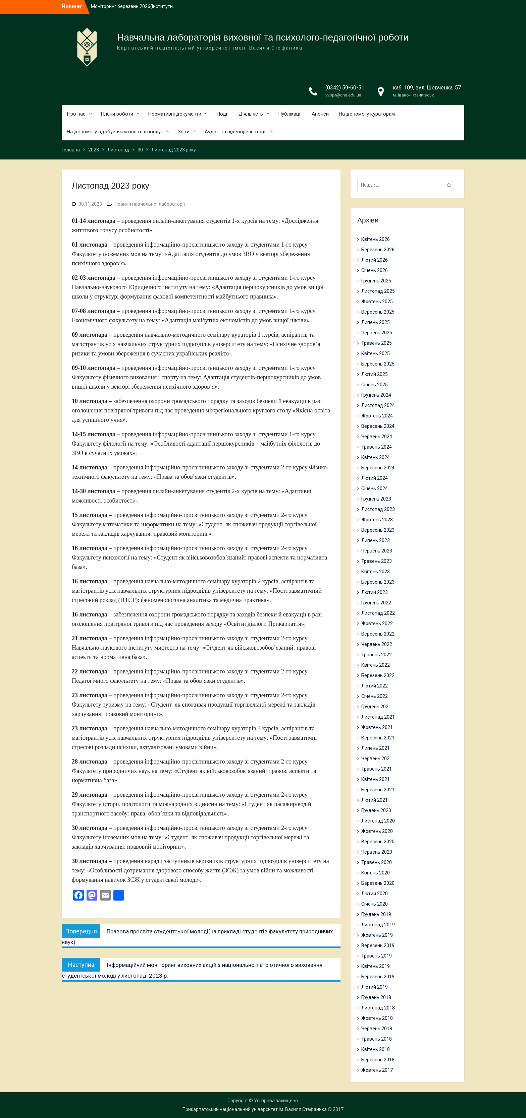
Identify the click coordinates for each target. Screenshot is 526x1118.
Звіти (184, 132)
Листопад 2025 (378, 291)
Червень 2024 (376, 436)
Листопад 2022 (378, 613)
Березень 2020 (377, 883)
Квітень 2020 (375, 872)
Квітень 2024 (375, 457)
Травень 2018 (376, 1039)
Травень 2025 (376, 343)
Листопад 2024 (378, 405)
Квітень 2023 (375, 571)
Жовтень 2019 (377, 935)
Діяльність (251, 114)
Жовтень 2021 (377, 727)
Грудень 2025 (376, 280)
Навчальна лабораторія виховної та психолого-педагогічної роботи (263, 37)
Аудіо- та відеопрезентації (236, 132)
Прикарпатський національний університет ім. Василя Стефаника (254, 1109)
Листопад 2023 (378, 509)
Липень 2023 (375, 540)
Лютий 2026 (374, 260)
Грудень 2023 (376, 499)
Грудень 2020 (376, 810)
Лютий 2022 (374, 685)
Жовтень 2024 (377, 415)
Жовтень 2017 (377, 1070)
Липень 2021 (375, 748)
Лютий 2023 (374, 592)
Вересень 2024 (377, 426)
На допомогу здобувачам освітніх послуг (115, 132)
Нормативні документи (174, 114)
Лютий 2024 (374, 478)
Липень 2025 (375, 322)
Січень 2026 (374, 270)
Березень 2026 (377, 249)
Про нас (76, 114)
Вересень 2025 (377, 312)
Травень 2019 (376, 956)
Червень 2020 (376, 852)
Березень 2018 (377, 1059)
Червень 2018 (376, 1028)
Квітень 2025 (375, 353)
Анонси (320, 114)
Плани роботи (117, 114)
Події (222, 114)
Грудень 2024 (376, 395)
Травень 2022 (376, 654)
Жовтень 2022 (377, 623)
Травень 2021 (376, 769)
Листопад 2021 (378, 717)
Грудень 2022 (376, 602)
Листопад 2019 (378, 924)
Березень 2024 (377, 467)
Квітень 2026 (375, 239)
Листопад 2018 (378, 1007)
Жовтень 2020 (377, 831)
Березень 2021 (377, 789)
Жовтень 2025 (377, 301)
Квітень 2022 (375, 665)
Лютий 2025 (374, 374)
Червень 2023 (376, 550)
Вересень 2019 (377, 945)
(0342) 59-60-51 (344, 87)
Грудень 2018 (376, 997)
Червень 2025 (376, 332)
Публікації (290, 114)
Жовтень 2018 (377, 1018)
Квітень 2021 (375, 779)
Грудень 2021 (376, 706)
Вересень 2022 (377, 634)
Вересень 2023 (377, 530)
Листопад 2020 (378, 821)
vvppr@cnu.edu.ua (343, 94)
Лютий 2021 (374, 800)
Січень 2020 (374, 904)
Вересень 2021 (377, 737)
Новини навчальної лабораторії (150, 204)
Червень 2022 (376, 644)
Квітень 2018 (375, 1049)
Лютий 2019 (374, 987)
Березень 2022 (377, 675)
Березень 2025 (377, 364)
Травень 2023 (376, 561)
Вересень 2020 (377, 841)
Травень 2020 (376, 862)
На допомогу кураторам (367, 114)
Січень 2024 (374, 488)
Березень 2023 (377, 582)
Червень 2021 (376, 758)
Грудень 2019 (376, 914)
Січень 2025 (374, 384)
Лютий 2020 (374, 893)
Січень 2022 (374, 696)
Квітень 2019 (375, 966)
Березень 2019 (377, 976)
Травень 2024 (376, 447)
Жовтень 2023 (377, 519)
